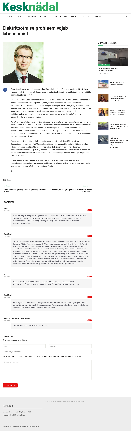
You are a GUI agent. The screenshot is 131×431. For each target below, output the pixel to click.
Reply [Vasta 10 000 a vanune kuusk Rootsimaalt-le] (89, 320)
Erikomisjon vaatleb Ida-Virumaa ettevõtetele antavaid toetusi (118, 99)
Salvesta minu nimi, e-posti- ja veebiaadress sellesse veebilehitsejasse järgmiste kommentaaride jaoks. (42, 356)
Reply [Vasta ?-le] (89, 276)
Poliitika (20, 16)
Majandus (32, 16)
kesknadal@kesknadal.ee (16, 415)
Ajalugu (74, 16)
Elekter (9, 180)
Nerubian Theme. (21, 426)
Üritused (85, 16)
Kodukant (98, 16)
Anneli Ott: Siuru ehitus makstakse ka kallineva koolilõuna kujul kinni (117, 112)
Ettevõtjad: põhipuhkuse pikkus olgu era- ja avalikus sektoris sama (119, 126)
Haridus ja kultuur (58, 16)
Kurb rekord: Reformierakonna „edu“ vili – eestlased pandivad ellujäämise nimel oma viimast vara (119, 142)
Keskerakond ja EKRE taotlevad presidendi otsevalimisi (117, 85)
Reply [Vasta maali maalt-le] (89, 236)
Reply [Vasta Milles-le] (89, 210)
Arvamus (8, 16)
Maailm (43, 16)
